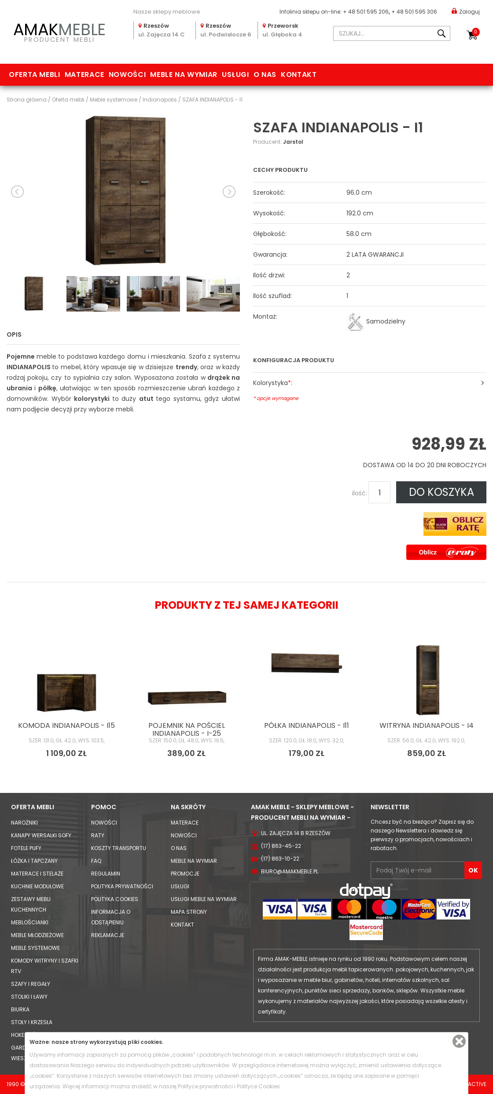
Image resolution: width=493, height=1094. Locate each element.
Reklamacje (107, 935)
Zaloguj (466, 11)
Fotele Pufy (26, 848)
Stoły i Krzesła (31, 1022)
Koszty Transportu (118, 848)
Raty (97, 835)
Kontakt (298, 74)
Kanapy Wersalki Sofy (41, 835)
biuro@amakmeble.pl (289, 871)
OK (473, 870)
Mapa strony (189, 912)
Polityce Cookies (258, 1086)
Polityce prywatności (205, 1086)
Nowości (127, 74)
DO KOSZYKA (441, 492)
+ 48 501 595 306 (414, 11)
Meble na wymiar (183, 74)
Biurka (20, 1009)
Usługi (235, 74)
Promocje (185, 873)
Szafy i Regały (30, 984)
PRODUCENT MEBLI (59, 31)
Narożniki (24, 822)
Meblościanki (29, 922)
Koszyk (476, 32)
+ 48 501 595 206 (366, 11)
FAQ (96, 861)
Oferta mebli (34, 74)
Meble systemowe (35, 948)
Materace (84, 74)
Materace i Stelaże (37, 873)
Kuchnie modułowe (37, 886)
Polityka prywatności (122, 886)
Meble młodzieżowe (37, 935)
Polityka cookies (114, 899)
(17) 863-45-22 (281, 846)
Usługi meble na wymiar (204, 899)
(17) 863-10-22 (280, 858)
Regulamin (105, 873)
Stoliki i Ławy (29, 996)
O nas (265, 74)
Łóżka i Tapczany (34, 861)
